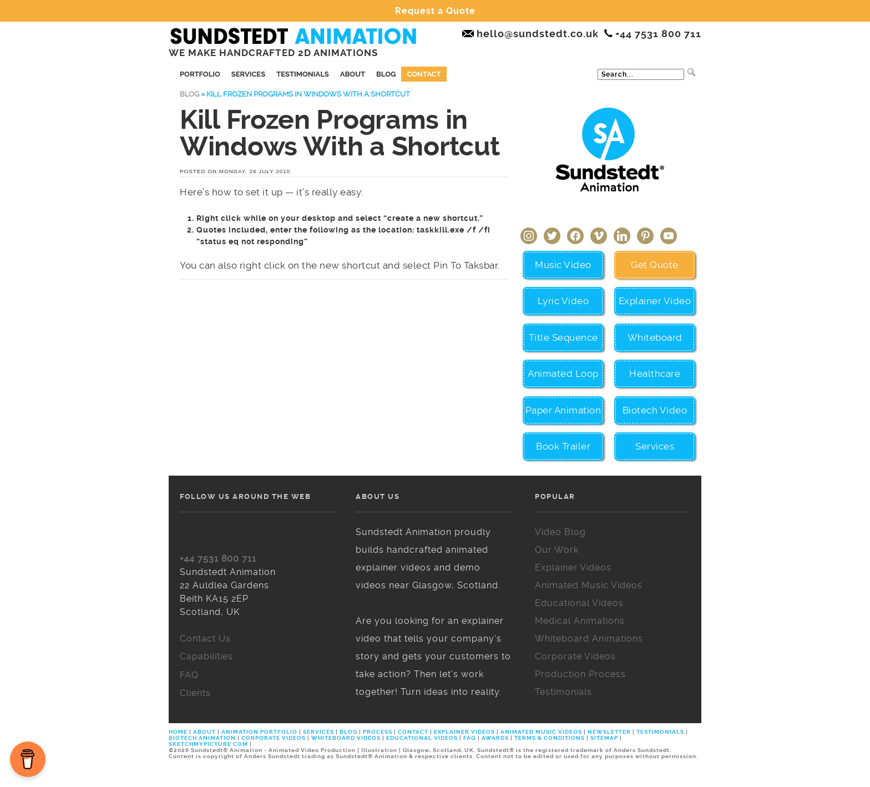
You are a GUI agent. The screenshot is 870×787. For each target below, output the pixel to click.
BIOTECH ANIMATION (203, 738)
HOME (179, 732)
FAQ (470, 738)
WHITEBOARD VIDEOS (346, 738)
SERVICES (318, 732)
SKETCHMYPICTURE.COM (209, 744)
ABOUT (204, 732)
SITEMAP (604, 738)
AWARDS (495, 738)
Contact (424, 74)
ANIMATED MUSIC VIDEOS (541, 732)
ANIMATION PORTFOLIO (260, 732)
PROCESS (377, 732)
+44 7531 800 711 (218, 558)
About (352, 74)
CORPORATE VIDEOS (273, 738)
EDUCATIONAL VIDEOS (422, 738)
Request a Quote (435, 11)
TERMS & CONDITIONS (549, 738)
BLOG (348, 732)
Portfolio (200, 74)
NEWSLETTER (609, 732)
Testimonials (302, 74)
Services (248, 74)
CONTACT (413, 732)
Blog (386, 74)
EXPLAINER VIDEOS (464, 732)
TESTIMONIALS (660, 732)
